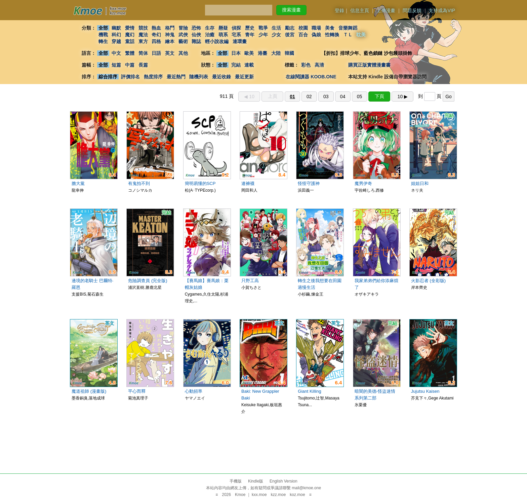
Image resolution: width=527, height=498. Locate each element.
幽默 (116, 28)
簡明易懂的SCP (200, 183)
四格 (156, 41)
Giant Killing (309, 391)
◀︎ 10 (249, 96)
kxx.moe (259, 494)
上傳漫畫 (385, 10)
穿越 (116, 41)
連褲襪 (247, 183)
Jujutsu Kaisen (425, 391)
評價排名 (130, 76)
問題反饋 (412, 10)
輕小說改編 (217, 41)
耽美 (361, 34)
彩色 (306, 65)
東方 (143, 41)
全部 (103, 28)
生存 (210, 28)
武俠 (183, 34)
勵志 (290, 28)
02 (309, 96)
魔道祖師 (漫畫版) (89, 391)
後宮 (290, 34)
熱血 (156, 28)
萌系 (223, 34)
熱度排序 (153, 76)
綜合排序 (108, 76)
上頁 (272, 96)
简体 (143, 53)
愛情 (130, 28)
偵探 (237, 28)
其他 (183, 53)
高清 (319, 65)
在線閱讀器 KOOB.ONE (311, 76)
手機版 (236, 481)
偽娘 (317, 34)
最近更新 (244, 76)
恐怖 (196, 28)
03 (326, 96)
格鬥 (170, 28)
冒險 (183, 28)
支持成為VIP (442, 10)
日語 (156, 53)
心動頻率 (193, 391)
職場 (317, 28)
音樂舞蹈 (348, 28)
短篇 (116, 65)
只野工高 (250, 280)
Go (448, 96)
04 (343, 96)
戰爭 (263, 28)
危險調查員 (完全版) (147, 280)
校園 (303, 28)
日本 (236, 53)
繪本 (170, 41)
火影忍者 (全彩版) (428, 280)
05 (359, 96)
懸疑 (223, 28)
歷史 (250, 28)
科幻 (116, 34)
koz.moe (297, 494)
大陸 (276, 53)
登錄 (339, 10)
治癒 (210, 34)
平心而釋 (137, 391)
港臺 (262, 53)
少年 (263, 34)
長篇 (143, 65)
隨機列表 (198, 76)
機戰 (103, 34)
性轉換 (332, 34)
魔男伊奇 (363, 183)
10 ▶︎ (403, 96)
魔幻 (130, 34)
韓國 (289, 53)
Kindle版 (255, 481)
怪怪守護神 (309, 183)
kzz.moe (278, 494)
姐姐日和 (420, 183)
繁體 (130, 53)
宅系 (237, 34)
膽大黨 (78, 183)
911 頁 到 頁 (337, 96)
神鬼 (170, 34)
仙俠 (196, 34)
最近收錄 (221, 76)
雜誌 (196, 41)
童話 (130, 41)
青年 (250, 34)
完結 (236, 65)
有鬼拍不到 (139, 183)
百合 (303, 34)
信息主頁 (359, 10)
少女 (277, 34)
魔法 (143, 34)
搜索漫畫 (291, 9)
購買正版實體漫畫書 (369, 65)
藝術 (183, 41)
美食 (330, 28)
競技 (143, 28)
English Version (283, 481)
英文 (170, 53)
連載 (249, 65)
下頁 (379, 96)
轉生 (103, 41)
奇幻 (156, 34)
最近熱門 (176, 76)
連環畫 (239, 41)
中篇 (130, 65)
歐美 (249, 53)
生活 (277, 28)
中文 (116, 53)
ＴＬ (348, 34)
